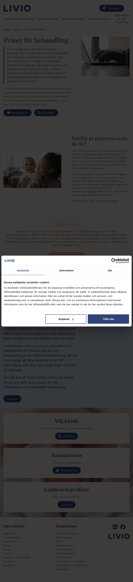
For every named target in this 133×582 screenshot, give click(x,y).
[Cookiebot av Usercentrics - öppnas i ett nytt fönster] (114, 260)
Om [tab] (110, 270)
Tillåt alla (108, 319)
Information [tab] (66, 270)
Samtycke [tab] (23, 270)
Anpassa (65, 319)
